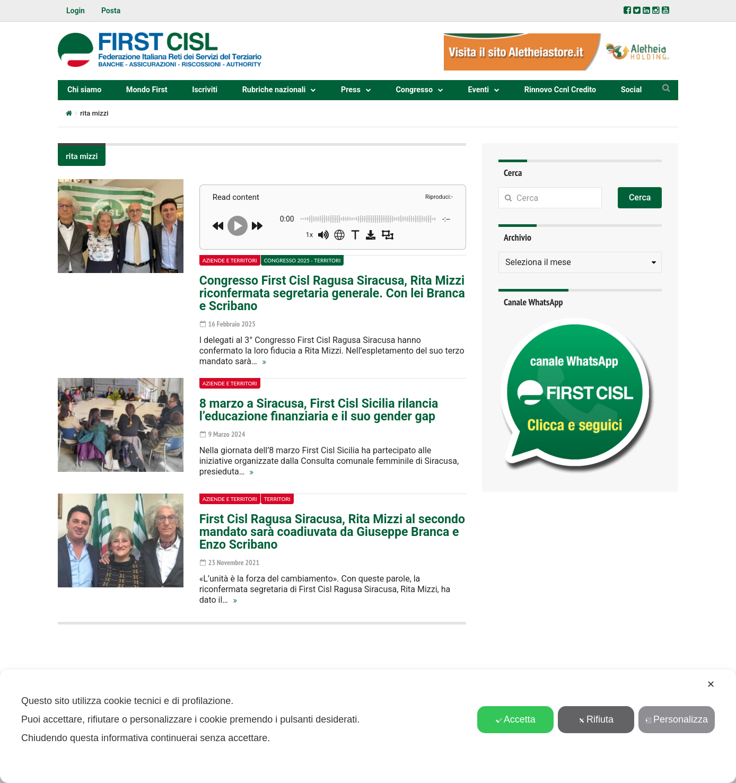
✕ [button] (711, 684)
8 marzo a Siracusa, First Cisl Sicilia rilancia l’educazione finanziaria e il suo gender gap (319, 410)
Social (631, 89)
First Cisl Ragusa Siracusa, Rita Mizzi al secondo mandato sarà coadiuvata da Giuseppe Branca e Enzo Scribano (332, 532)
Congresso (414, 89)
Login (75, 10)
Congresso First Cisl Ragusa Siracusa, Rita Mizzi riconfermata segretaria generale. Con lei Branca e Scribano (332, 293)
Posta (110, 10)
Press (351, 89)
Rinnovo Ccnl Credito (560, 89)
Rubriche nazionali (274, 89)
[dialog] (368, 726)
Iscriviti (204, 89)
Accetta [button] (516, 719)
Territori (277, 499)
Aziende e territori (230, 260)
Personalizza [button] (676, 719)
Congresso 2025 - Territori (302, 260)
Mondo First (147, 89)
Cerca (640, 197)
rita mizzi (82, 156)
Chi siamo (84, 89)
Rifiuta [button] (596, 719)
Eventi (478, 89)
